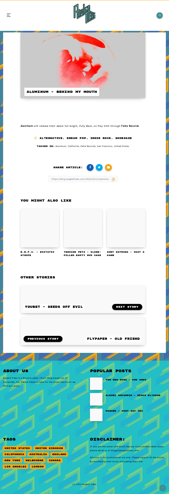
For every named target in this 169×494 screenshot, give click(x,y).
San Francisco (104, 146)
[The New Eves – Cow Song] (96, 383)
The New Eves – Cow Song (126, 380)
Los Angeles (15, 466)
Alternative (51, 138)
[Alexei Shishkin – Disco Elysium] (96, 399)
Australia (38, 454)
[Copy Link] (83, 179)
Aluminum (60, 146)
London (38, 466)
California (73, 146)
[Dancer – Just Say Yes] (96, 415)
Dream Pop (76, 138)
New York (12, 460)
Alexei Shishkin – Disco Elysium (133, 395)
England (59, 454)
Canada (55, 460)
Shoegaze (123, 138)
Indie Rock (100, 138)
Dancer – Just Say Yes (124, 411)
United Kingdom (49, 448)
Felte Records (88, 146)
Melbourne (35, 460)
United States (121, 146)
